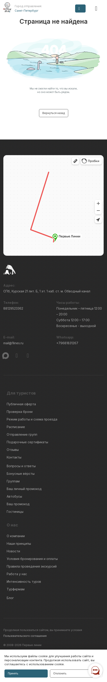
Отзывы (13, 450)
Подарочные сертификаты (27, 442)
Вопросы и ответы (21, 466)
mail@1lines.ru (13, 343)
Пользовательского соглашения (25, 636)
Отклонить (59, 673)
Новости (13, 551)
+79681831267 (67, 343)
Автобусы (14, 496)
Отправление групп (22, 434)
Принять (13, 673)
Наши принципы (19, 543)
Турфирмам (16, 589)
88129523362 (13, 308)
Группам (13, 481)
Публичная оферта (21, 404)
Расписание (16, 427)
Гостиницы (15, 511)
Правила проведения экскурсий (32, 566)
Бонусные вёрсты (21, 473)
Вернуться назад (53, 113)
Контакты (14, 457)
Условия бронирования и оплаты (32, 559)
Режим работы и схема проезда (32, 419)
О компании (16, 536)
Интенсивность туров (24, 581)
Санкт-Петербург (26, 10)
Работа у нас (17, 574)
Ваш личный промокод (24, 489)
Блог (10, 598)
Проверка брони (20, 412)
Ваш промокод (18, 504)
